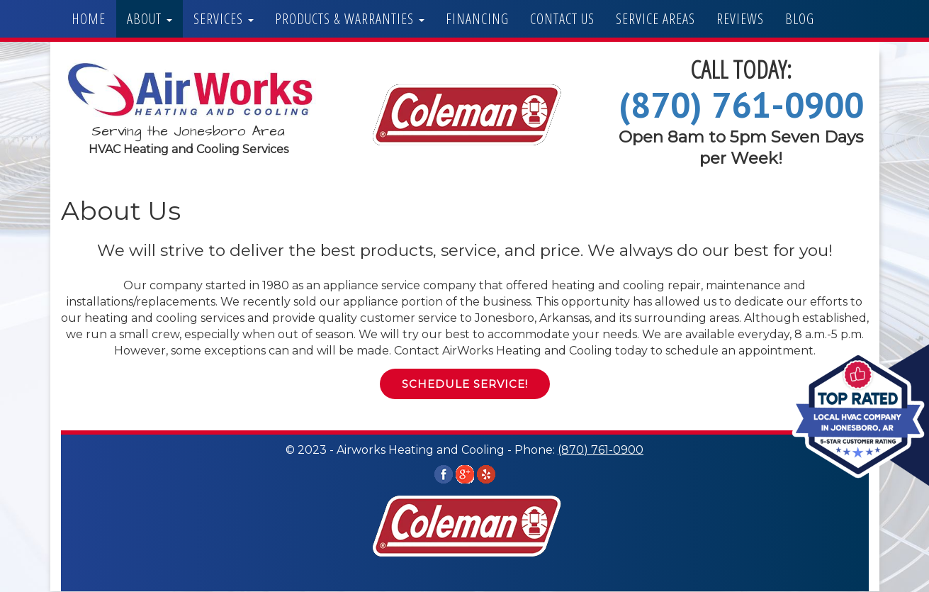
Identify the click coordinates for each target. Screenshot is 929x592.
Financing (477, 18)
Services (223, 18)
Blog (799, 18)
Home (89, 18)
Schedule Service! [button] (465, 384)
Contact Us (562, 18)
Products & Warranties (349, 18)
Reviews (740, 18)
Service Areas (655, 18)
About (149, 18)
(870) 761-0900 (741, 105)
